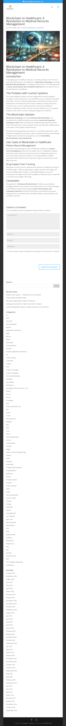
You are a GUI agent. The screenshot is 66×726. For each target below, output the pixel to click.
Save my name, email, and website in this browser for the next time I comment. (34, 251)
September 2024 (11, 610)
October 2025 (10, 573)
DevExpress (10, 385)
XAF (7, 550)
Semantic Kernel (11, 480)
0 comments (40, 28)
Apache (8, 327)
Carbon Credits (11, 358)
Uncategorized (11, 513)
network (8, 446)
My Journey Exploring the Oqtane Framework (20, 301)
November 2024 (11, 604)
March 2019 (10, 695)
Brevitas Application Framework (16, 352)
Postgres (9, 461)
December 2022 (11, 658)
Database (9, 379)
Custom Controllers (12, 370)
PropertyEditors (11, 470)
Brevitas (8, 348)
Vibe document (11, 522)
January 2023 (10, 655)
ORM (8, 458)
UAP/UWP (9, 507)
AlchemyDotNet (11, 324)
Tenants (8, 501)
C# (7, 355)
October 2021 (10, 665)
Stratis (8, 492)
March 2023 (10, 652)
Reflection (9, 474)
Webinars (9, 538)
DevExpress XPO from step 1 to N (17, 388)
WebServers (10, 541)
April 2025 (9, 588)
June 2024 (9, 619)
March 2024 (10, 628)
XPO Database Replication (14, 562)
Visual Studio (10, 525)
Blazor (8, 339)
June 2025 (9, 582)
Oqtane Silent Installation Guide (16, 298)
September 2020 (11, 671)
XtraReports (10, 565)
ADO (7, 318)
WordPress (48, 723)
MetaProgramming (12, 437)
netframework (10, 443)
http (7, 425)
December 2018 (11, 704)
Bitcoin (8, 336)
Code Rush (9, 361)
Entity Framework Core (13, 406)
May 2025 (9, 585)
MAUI (8, 434)
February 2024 (10, 631)
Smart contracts (11, 486)
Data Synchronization (13, 376)
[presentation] (21, 259)
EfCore (8, 394)
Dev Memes (10, 382)
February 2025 (10, 594)
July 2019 (9, 686)
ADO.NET (9, 321)
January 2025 (10, 597)
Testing (8, 504)
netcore (8, 440)
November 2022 (11, 662)
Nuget (8, 449)
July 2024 (9, 616)
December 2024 (11, 601)
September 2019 (11, 683)
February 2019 (10, 698)
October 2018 (10, 707)
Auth (7, 333)
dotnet (8, 391)
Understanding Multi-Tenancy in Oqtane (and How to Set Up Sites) (27, 307)
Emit (7, 403)
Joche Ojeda (12, 28)
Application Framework (13, 330)
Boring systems (11, 345)
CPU (7, 367)
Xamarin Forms (11, 556)
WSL (7, 547)
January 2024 (10, 634)
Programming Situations (14, 467)
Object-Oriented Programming (16, 452)
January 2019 (10, 701)
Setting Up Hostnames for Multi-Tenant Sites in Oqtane (24, 304)
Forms (8, 416)
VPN (7, 528)
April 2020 (9, 677)
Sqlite (8, 489)
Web (7, 531)
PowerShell (9, 464)
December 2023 (11, 637)
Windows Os (10, 544)
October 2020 (10, 668)
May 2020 (9, 674)
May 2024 (9, 622)
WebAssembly (10, 535)
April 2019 (9, 692)
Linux (8, 431)
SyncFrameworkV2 (12, 495)
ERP (7, 409)
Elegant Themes (28, 723)
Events (8, 413)
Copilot (8, 364)
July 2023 (9, 646)
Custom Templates (12, 373)
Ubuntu (8, 510)
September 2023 (11, 643)
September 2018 (11, 710)
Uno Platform (10, 516)
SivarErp (8, 483)
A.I (7, 315)
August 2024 (10, 613)
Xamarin (8, 553)
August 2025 (10, 579)
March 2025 (10, 591)
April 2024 (9, 625)
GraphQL (9, 422)
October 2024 (10, 607)
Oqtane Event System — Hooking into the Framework (23, 295)
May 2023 (9, 649)
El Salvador (9, 400)
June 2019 (9, 689)
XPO (7, 559)
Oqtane (8, 455)
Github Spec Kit (11, 419)
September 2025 (11, 576)
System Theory (11, 498)
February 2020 (10, 680)
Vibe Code (9, 519)
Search (8, 477)
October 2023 (10, 640)
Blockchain (30, 28)
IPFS (7, 428)
